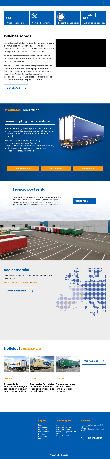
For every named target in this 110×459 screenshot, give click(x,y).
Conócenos (13, 87)
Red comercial (44, 427)
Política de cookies (63, 429)
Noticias (41, 434)
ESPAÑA (7, 282)
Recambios (42, 429)
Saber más (81, 200)
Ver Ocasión (56, 168)
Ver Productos (23, 168)
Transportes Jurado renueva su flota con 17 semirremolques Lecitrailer (67, 388)
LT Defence (42, 438)
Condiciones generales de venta (66, 433)
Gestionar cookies (63, 436)
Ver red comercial (17, 290)
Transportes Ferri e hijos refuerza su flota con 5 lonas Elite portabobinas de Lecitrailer (42, 388)
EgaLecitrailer (43, 436)
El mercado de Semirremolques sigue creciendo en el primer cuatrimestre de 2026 (15, 388)
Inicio (40, 425)
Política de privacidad (64, 427)
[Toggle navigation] (106, 3)
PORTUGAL (25, 282)
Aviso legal (60, 425)
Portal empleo (43, 432)
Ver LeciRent (87, 168)
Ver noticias (91, 361)
